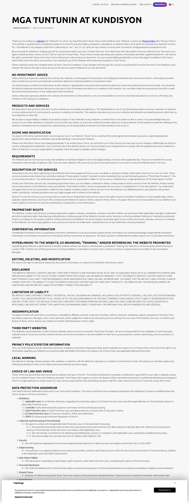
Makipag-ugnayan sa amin (123, 4)
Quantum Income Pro (21, 28)
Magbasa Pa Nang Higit (23, 497)
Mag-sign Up (145, 4)
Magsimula (159, 4)
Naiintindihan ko (165, 490)
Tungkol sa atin (100, 4)
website (40, 41)
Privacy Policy (149, 41)
